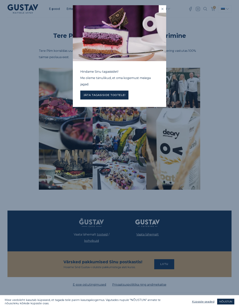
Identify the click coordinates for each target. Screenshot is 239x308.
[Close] (162, 9)
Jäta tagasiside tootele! (104, 95)
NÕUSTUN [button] (225, 301)
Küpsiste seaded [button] (203, 301)
